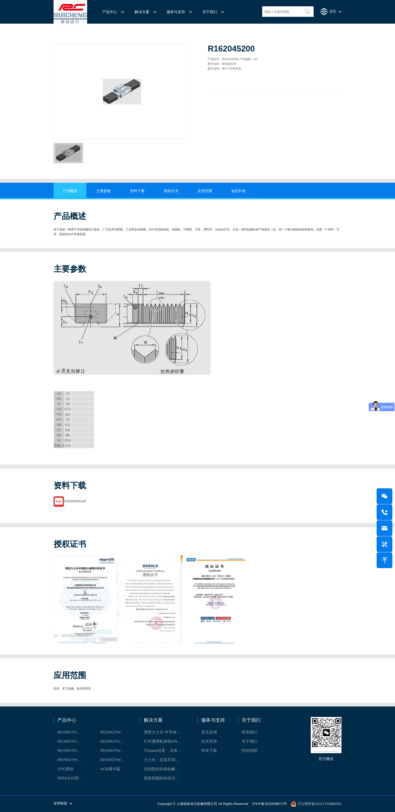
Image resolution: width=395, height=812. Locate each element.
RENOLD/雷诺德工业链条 (73, 778)
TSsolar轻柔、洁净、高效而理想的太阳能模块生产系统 (165, 750)
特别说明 (249, 750)
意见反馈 (209, 732)
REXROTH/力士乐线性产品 (116, 732)
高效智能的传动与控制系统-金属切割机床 (165, 778)
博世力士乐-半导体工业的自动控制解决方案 (165, 732)
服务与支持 (176, 12)
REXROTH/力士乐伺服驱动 (116, 759)
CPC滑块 (65, 769)
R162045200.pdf (75, 503)
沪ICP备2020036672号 (269, 803)
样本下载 (209, 750)
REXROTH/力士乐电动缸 (116, 750)
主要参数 (103, 191)
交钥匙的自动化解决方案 (165, 769)
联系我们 (249, 732)
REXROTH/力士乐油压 (73, 759)
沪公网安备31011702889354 (319, 803)
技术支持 (209, 741)
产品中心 (109, 12)
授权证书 (171, 191)
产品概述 (69, 191)
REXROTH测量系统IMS (73, 750)
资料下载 (137, 191)
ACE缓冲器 (110, 769)
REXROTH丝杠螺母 (73, 741)
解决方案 (142, 12)
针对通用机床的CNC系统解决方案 (165, 741)
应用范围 (205, 191)
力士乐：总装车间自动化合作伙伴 (165, 759)
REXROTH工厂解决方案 (73, 732)
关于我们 (209, 12)
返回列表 (238, 191)
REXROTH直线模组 (116, 741)
